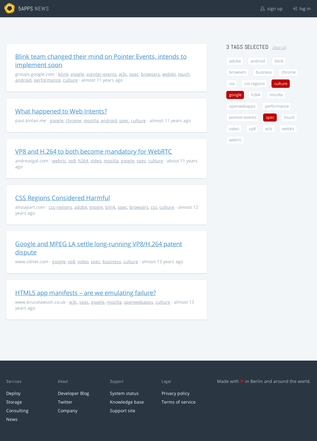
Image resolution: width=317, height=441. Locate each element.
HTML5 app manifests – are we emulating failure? (85, 293)
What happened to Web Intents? (61, 111)
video (96, 161)
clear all (279, 47)
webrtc (59, 161)
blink (63, 74)
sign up (271, 8)
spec (134, 74)
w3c (123, 74)
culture (70, 80)
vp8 (72, 161)
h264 (83, 161)
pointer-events (101, 74)
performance (47, 80)
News (12, 419)
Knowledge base (127, 402)
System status (124, 393)
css (154, 207)
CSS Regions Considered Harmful (62, 198)
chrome (73, 120)
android (23, 80)
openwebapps (138, 302)
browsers (150, 74)
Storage (14, 402)
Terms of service (179, 402)
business (111, 261)
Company (67, 410)
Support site (122, 410)
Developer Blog (73, 393)
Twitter (65, 402)
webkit (169, 74)
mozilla (91, 120)
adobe (80, 207)
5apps (25, 8)
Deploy (13, 393)
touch (184, 74)
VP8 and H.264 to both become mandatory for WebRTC (93, 151)
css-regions (60, 207)
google (77, 74)
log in (302, 8)
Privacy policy (175, 393)
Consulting (17, 410)
